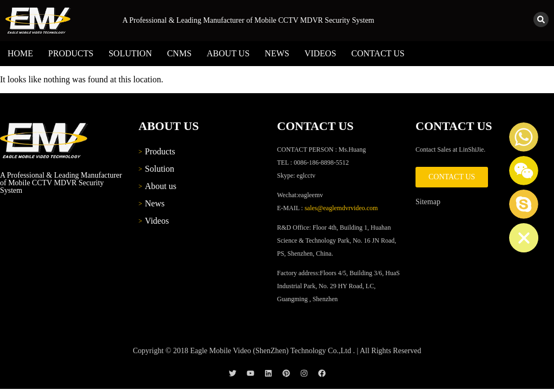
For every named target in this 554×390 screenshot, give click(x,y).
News (277, 53)
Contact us (377, 53)
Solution (130, 53)
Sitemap (428, 202)
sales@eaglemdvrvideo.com (341, 208)
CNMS (179, 53)
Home (20, 53)
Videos (321, 53)
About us (228, 53)
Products (71, 53)
